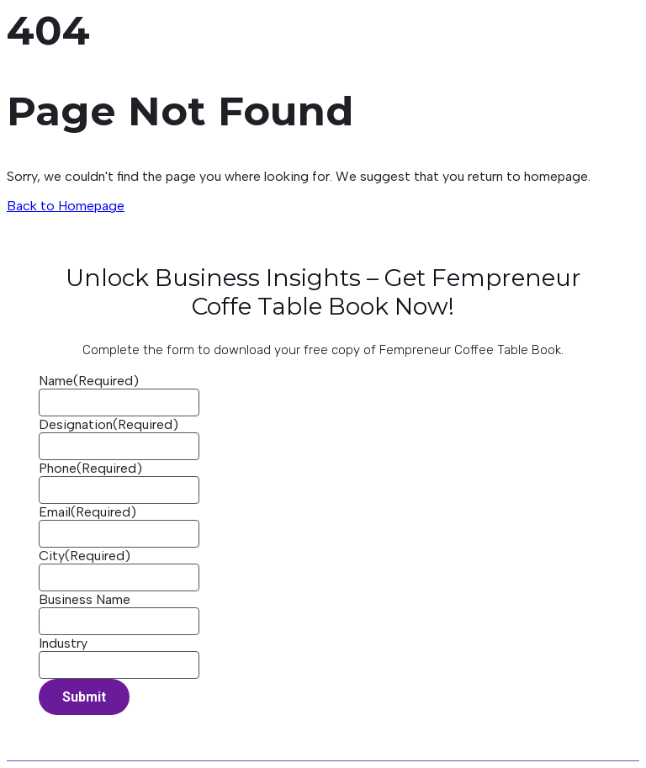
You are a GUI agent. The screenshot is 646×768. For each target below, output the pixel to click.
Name (89, 381)
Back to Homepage (65, 206)
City (84, 556)
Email (87, 512)
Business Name (84, 599)
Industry (63, 643)
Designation (108, 424)
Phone (90, 468)
